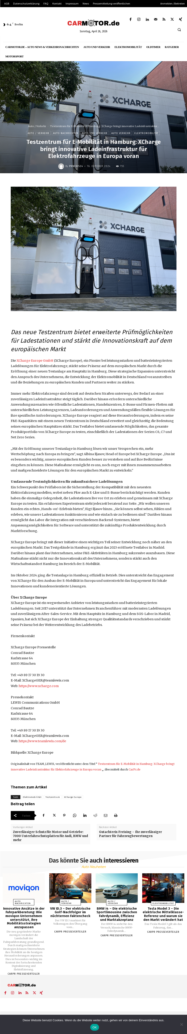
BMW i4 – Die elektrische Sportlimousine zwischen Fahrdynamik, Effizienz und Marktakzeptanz (117, 914)
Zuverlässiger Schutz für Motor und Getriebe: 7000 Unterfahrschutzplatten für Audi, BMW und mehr (50, 836)
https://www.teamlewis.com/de (42, 741)
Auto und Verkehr (95, 133)
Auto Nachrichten (66, 133)
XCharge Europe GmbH (35, 361)
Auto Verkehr (121, 133)
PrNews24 (76, 166)
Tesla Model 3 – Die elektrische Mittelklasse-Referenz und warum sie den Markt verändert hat (163, 914)
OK (94, 1027)
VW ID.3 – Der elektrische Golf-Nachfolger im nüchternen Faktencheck (70, 912)
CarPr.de (134, 769)
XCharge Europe (73, 797)
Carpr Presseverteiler (24, 973)
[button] (179, 29)
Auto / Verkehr (37, 126)
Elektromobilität (146, 133)
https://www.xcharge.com (39, 686)
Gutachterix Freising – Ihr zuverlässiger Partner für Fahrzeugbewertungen (130, 834)
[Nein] (181, 1024)
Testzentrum (52, 797)
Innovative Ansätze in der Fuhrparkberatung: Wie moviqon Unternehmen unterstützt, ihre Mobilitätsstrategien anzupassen (24, 917)
